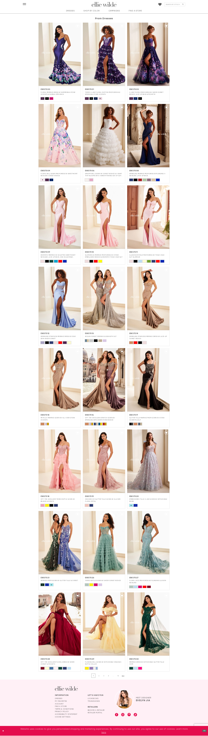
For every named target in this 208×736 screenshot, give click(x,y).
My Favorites (61, 701)
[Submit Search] (183, 4)
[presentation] (59, 54)
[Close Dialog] (4, 731)
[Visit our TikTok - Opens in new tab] (135, 715)
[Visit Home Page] (104, 4)
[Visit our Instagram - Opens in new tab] (123, 715)
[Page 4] (109, 676)
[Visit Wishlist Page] (160, 4)
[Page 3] (102, 676)
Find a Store (61, 707)
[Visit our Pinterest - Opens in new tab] (129, 715)
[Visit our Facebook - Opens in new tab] (116, 715)
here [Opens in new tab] (103, 733)
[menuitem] (24, 4)
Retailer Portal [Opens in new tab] (95, 713)
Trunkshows (94, 701)
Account (59, 704)
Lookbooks (93, 699)
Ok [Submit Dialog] (203, 731)
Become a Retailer (96, 710)
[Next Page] (128, 676)
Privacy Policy (62, 712)
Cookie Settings (62, 717)
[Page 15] (121, 676)
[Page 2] (96, 676)
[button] (24, 4)
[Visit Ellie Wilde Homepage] (66, 688)
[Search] (174, 4)
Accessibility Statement (66, 714)
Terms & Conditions (64, 709)
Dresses (58, 699)
